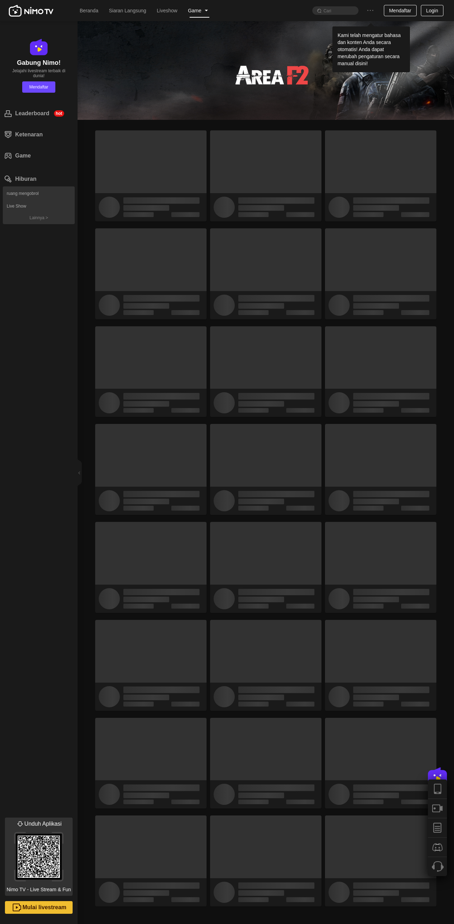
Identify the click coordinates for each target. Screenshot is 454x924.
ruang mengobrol (23, 193)
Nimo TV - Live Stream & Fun (39, 855)
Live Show (16, 206)
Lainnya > (39, 217)
